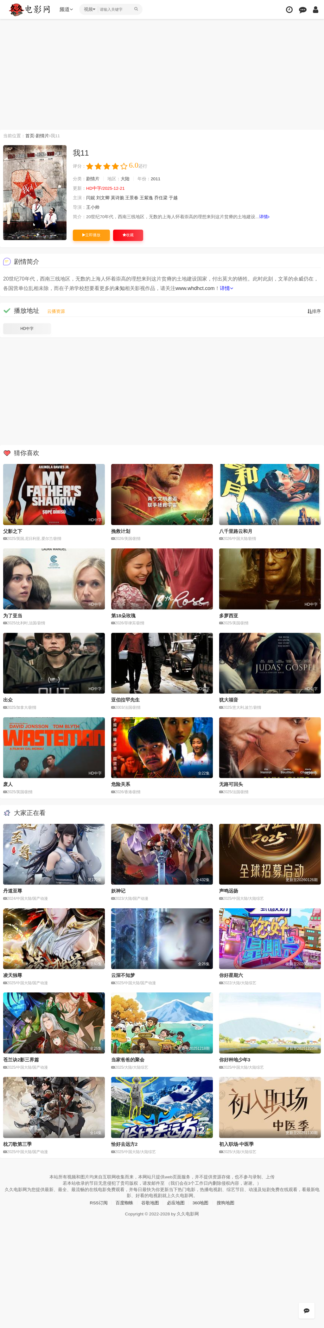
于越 (173, 198)
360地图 (201, 1202)
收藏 (128, 235)
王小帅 (92, 207)
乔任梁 (161, 198)
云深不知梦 (123, 975)
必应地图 (176, 1202)
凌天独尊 (12, 975)
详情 (264, 216)
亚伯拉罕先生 (125, 699)
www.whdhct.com (195, 288)
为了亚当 (12, 615)
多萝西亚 (228, 615)
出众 (8, 699)
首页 (29, 135)
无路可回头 (231, 784)
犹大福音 (228, 699)
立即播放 (91, 235)
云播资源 (56, 310)
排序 (314, 310)
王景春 (132, 198)
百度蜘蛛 (124, 1202)
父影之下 (12, 531)
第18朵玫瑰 (123, 615)
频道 (66, 9)
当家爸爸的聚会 (127, 1059)
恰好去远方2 (124, 1143)
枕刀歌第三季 (17, 1143)
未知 (120, 288)
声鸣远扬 (228, 890)
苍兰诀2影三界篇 (21, 1059)
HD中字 (27, 328)
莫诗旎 (117, 198)
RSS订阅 (99, 1202)
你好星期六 (231, 975)
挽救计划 (120, 531)
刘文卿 (103, 198)
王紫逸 (146, 198)
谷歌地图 (150, 1202)
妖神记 (118, 890)
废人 (8, 784)
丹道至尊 (12, 890)
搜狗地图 (225, 1202)
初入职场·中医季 (236, 1143)
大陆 (125, 179)
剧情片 (42, 135)
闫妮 (90, 198)
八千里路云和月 (235, 531)
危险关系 (120, 784)
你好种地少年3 (234, 1059)
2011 (156, 179)
